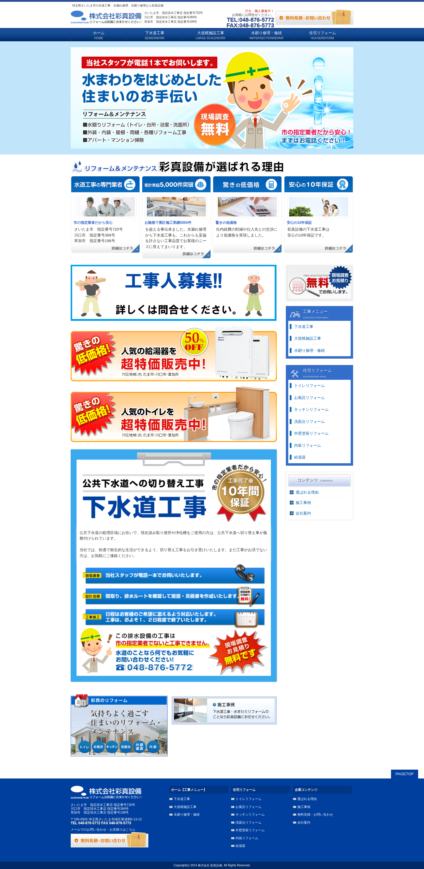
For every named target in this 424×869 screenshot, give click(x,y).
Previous (63, 99)
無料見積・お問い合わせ (315, 814)
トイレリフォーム (309, 385)
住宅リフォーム (244, 789)
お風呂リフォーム (309, 397)
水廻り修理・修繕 (309, 350)
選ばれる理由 (307, 492)
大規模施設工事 (307, 338)
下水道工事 (303, 326)
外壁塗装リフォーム (311, 433)
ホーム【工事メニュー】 (189, 789)
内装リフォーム (307, 445)
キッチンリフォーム (311, 409)
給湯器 (300, 457)
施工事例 (303, 502)
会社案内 (303, 513)
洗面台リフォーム (309, 421)
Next (361, 99)
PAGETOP (404, 774)
